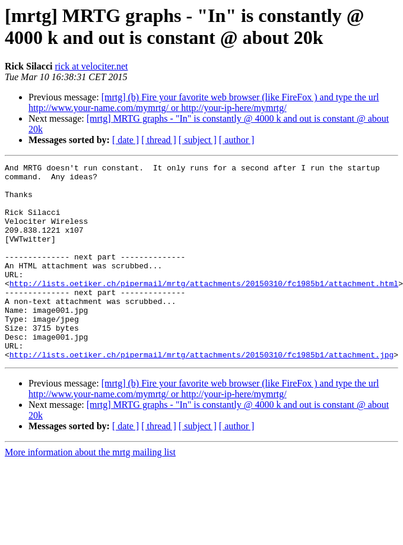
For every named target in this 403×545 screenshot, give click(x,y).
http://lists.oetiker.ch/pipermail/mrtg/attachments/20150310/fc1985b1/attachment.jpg (201, 393)
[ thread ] (158, 140)
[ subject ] (198, 140)
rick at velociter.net (91, 66)
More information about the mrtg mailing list (90, 491)
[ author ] (237, 140)
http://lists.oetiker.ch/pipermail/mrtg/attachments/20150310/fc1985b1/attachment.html (203, 308)
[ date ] (125, 140)
